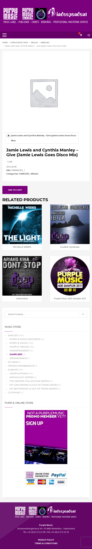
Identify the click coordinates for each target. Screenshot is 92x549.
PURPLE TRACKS (19, 346)
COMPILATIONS (18, 373)
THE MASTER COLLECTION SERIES (29, 381)
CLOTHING (14, 392)
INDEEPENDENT (19, 350)
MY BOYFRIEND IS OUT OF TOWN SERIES (33, 388)
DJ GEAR (13, 362)
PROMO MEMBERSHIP (21, 365)
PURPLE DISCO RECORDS (24, 339)
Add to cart (15, 190)
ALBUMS (13, 369)
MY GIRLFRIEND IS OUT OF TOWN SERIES (33, 384)
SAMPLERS (24, 173)
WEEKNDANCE (18, 358)
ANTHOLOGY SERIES (21, 377)
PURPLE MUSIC (18, 342)
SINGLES (34, 173)
